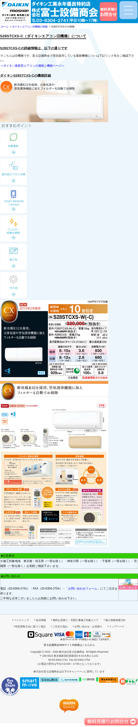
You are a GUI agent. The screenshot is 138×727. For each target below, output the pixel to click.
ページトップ (21, 620)
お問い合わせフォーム (82, 588)
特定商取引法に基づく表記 (30, 626)
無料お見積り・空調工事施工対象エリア (76, 620)
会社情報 (41, 620)
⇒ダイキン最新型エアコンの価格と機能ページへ (32, 65)
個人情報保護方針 (115, 620)
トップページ (116, 626)
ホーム (5, 26)
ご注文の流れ (60, 626)
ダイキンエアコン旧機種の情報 (30, 26)
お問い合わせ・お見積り (88, 626)
